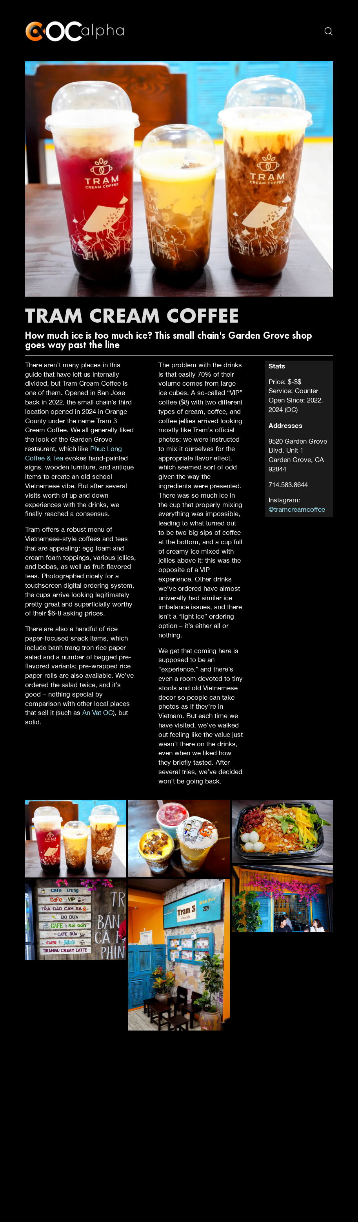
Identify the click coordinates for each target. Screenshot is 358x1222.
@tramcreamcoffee (297, 509)
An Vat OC (97, 713)
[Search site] (328, 31)
